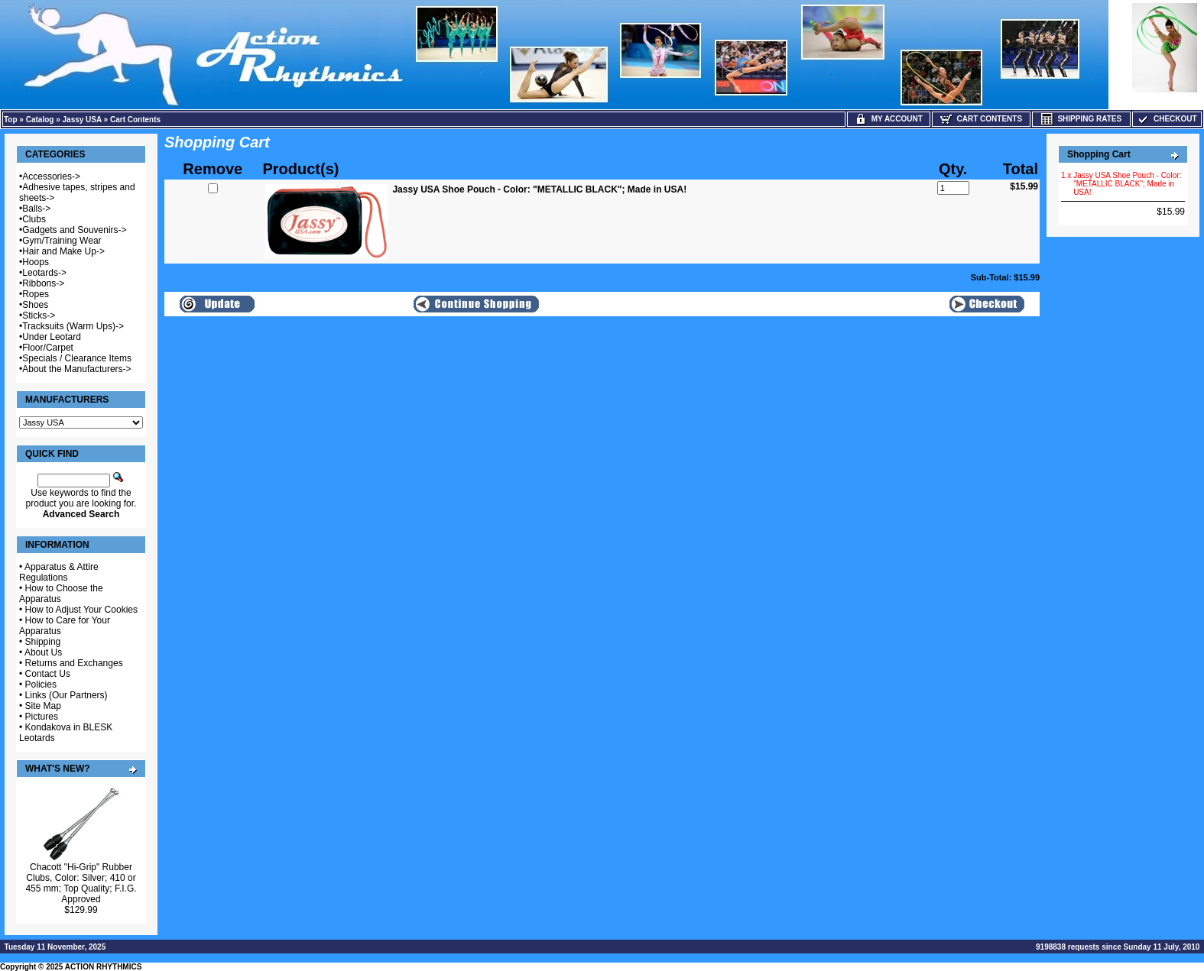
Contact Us (47, 673)
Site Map (43, 706)
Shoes (35, 304)
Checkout (1166, 119)
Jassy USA (82, 119)
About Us (43, 652)
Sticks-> (38, 315)
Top (11, 119)
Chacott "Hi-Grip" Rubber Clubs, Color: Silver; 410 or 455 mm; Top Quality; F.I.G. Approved (80, 883)
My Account (889, 119)
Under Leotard (51, 337)
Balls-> (36, 208)
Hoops (35, 262)
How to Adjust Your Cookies (81, 609)
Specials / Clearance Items (76, 358)
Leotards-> (44, 272)
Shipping (43, 641)
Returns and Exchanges (74, 663)
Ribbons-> (43, 283)
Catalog (40, 119)
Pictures (41, 716)
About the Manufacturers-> (76, 369)
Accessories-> (51, 176)
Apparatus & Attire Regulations (59, 572)
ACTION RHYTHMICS (103, 967)
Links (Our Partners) (66, 695)
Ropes (35, 294)
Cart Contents (135, 119)
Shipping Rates (1081, 119)
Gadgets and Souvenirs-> (74, 230)
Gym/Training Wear (61, 240)
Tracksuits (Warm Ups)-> (73, 326)
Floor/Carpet (47, 347)
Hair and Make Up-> (63, 251)
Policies (41, 684)
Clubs (34, 219)
